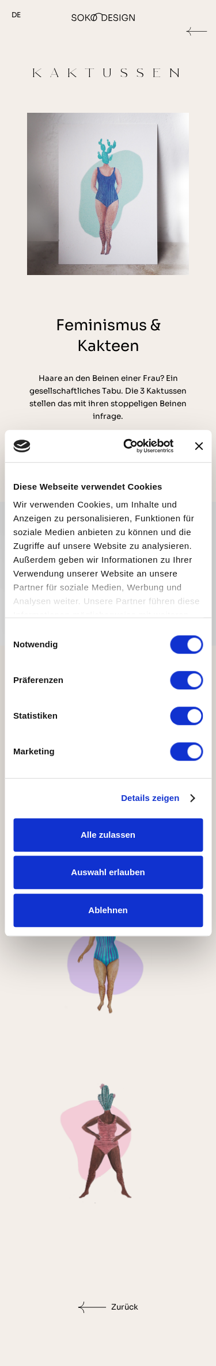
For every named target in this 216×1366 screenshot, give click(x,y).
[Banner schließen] (199, 446)
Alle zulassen (108, 835)
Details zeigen (150, 798)
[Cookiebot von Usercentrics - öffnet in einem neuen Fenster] (128, 445)
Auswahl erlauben (108, 872)
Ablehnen (107, 910)
